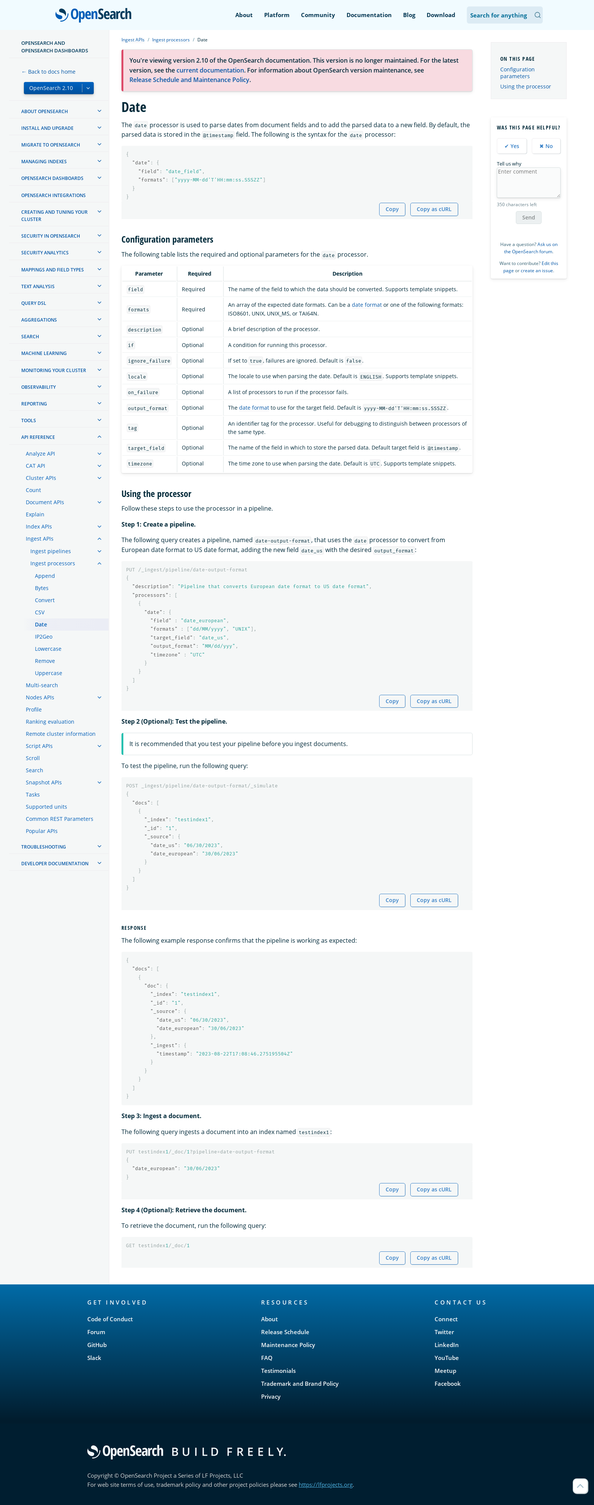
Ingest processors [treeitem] (52, 563)
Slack (94, 1357)
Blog (409, 15)
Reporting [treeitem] (34, 404)
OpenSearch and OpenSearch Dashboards (54, 46)
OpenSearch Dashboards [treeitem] (52, 178)
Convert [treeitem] (45, 600)
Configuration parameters (517, 73)
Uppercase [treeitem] (48, 673)
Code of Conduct (110, 1319)
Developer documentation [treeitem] (54, 863)
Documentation (369, 15)
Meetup (445, 1370)
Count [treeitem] (33, 490)
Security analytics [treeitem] (45, 252)
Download (441, 15)
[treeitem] (99, 111)
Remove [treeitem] (45, 660)
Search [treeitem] (30, 336)
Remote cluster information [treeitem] (61, 733)
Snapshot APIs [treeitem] (44, 782)
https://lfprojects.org (326, 1484)
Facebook (448, 1383)
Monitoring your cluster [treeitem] (53, 370)
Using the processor (525, 86)
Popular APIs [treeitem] (42, 831)
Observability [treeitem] (38, 387)
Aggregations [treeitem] (39, 320)
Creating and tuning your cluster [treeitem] (54, 215)
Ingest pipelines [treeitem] (50, 551)
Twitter (444, 1332)
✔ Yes (511, 146)
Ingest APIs (133, 39)
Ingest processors (171, 39)
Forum (96, 1332)
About (244, 15)
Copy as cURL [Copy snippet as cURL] (434, 209)
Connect (446, 1319)
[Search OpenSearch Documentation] (505, 15)
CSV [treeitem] (39, 612)
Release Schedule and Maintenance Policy (189, 80)
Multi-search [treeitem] (42, 685)
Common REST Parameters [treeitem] (59, 818)
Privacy (270, 1396)
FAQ (267, 1357)
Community (318, 15)
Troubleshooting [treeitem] (43, 847)
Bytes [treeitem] (42, 588)
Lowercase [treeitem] (48, 648)
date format (367, 304)
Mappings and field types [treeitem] (52, 270)
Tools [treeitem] (28, 420)
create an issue (537, 270)
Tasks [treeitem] (33, 794)
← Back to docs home (48, 71)
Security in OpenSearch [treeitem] (50, 236)
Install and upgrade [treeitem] (47, 128)
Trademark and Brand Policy (300, 1383)
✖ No (546, 146)
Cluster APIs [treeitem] (41, 477)
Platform (277, 15)
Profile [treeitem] (34, 709)
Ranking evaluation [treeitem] (50, 721)
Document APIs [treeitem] (45, 502)
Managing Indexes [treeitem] (44, 161)
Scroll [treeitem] (33, 758)
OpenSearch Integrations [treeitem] (53, 195)
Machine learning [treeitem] (44, 353)
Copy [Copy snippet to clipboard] (392, 209)
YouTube (447, 1357)
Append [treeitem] (45, 575)
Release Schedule (285, 1332)
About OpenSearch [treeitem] (44, 111)
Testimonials (278, 1370)
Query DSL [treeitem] (33, 303)
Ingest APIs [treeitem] (40, 538)
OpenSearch (95, 16)
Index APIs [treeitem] (39, 526)
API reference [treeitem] (38, 437)
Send (528, 217)
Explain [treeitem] (35, 514)
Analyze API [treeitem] (40, 453)
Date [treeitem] (41, 624)
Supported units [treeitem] (46, 806)
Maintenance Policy (288, 1345)
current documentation (210, 70)
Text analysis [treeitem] (38, 286)
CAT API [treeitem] (35, 465)
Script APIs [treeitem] (39, 745)
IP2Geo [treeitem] (43, 636)
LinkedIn (447, 1345)
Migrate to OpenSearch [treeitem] (50, 145)
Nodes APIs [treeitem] (40, 697)
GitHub (97, 1345)
